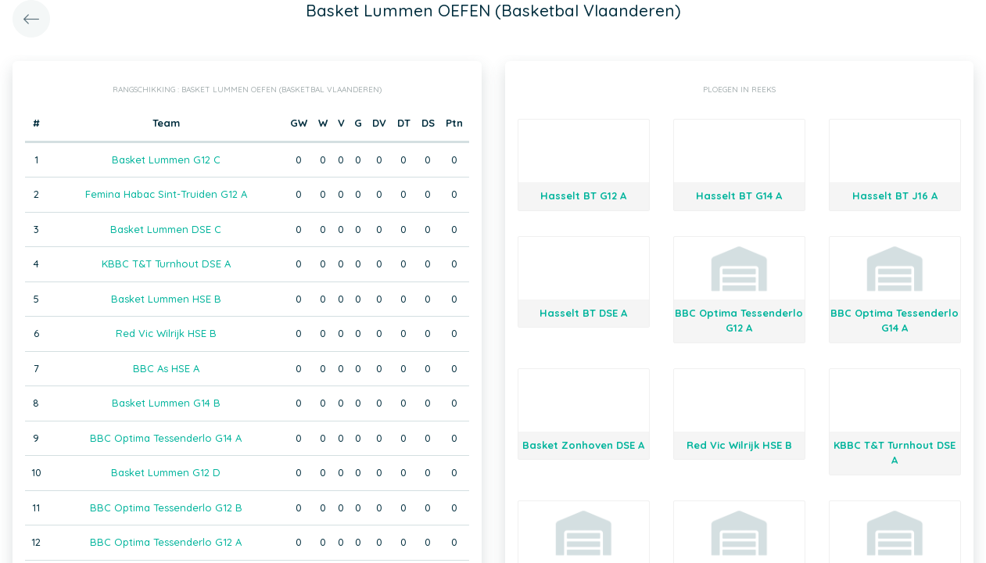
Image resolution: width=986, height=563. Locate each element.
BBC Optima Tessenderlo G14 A (166, 438)
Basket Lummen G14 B (166, 402)
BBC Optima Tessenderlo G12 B (166, 507)
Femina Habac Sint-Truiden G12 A (166, 194)
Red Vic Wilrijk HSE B (166, 333)
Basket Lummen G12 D (166, 472)
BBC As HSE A (166, 368)
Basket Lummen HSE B (166, 298)
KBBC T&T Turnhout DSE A (166, 263)
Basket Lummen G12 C (166, 159)
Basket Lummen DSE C (165, 229)
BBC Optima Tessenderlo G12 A (166, 542)
